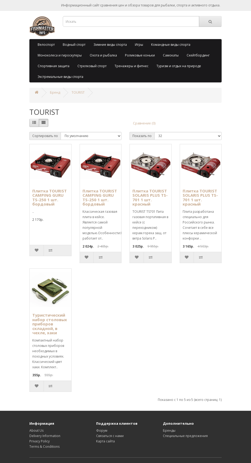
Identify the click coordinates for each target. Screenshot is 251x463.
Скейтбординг (198, 55)
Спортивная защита (53, 66)
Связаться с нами (110, 436)
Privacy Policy (39, 441)
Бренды (169, 430)
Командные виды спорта (170, 44)
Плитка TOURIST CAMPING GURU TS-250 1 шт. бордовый (49, 197)
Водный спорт (74, 44)
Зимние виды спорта (110, 44)
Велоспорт (46, 44)
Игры (139, 44)
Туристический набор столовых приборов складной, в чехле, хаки (49, 323)
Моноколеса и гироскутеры (60, 55)
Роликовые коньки (140, 55)
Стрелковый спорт (92, 66)
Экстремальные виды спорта (60, 76)
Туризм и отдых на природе (178, 66)
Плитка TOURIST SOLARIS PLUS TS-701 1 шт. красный (150, 197)
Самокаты (171, 55)
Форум (101, 430)
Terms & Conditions (44, 446)
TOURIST (78, 92)
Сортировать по (45, 136)
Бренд (55, 92)
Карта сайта (105, 441)
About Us (36, 430)
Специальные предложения (185, 436)
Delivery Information (44, 436)
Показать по (142, 136)
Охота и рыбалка (103, 55)
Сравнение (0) (144, 123)
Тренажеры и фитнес (131, 66)
